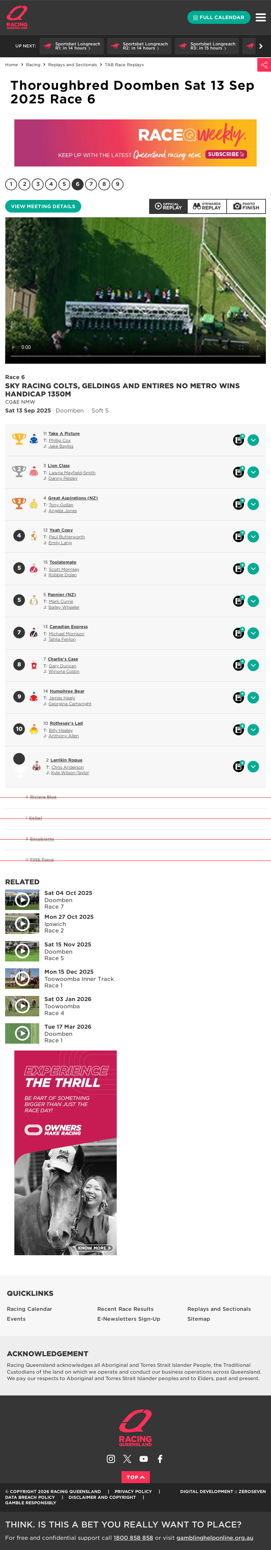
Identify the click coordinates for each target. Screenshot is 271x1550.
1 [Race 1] (11, 184)
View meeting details (43, 206)
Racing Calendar (29, 1309)
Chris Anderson (68, 767)
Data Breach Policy (30, 1497)
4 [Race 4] (51, 184)
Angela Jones (62, 510)
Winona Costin (64, 671)
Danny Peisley (62, 478)
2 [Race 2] (24, 184)
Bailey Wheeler (64, 607)
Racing (33, 64)
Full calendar (218, 17)
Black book (239, 440)
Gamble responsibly (30, 1502)
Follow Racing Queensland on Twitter (127, 1459)
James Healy (62, 697)
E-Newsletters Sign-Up (128, 1319)
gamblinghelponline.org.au (214, 1538)
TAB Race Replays (124, 64)
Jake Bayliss (60, 446)
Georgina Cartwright (69, 703)
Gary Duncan (62, 665)
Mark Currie (61, 601)
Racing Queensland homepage (135, 1428)
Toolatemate (62, 562)
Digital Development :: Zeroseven (223, 1491)
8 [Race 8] (104, 184)
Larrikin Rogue (67, 760)
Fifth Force (42, 859)
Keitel (35, 818)
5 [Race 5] (64, 184)
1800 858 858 (133, 1538)
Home (17, 17)
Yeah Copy (61, 530)
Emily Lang (60, 542)
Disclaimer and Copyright (102, 1497)
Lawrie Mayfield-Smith (72, 472)
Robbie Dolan (62, 574)
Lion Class (59, 465)
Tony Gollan (61, 504)
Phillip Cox (60, 440)
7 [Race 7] (91, 184)
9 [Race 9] (117, 184)
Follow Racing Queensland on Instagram (111, 1459)
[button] (72, 46)
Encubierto (42, 838)
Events (16, 1319)
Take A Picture (64, 433)
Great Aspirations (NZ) (73, 498)
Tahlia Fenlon (62, 639)
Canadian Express (68, 626)
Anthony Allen (63, 735)
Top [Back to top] (136, 1477)
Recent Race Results (125, 1309)
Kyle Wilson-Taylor (70, 772)
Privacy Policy (133, 1491)
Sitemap (198, 1319)
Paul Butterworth (67, 536)
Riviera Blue (43, 796)
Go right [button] (260, 46)
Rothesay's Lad (66, 723)
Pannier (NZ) (62, 594)
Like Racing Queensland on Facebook (160, 1459)
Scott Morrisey (64, 569)
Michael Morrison (66, 633)
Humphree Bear (67, 691)
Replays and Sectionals (72, 64)
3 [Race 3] (38, 184)
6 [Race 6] (78, 184)
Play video (17, 898)
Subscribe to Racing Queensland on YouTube (144, 1459)
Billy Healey (61, 730)
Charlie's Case (63, 659)
